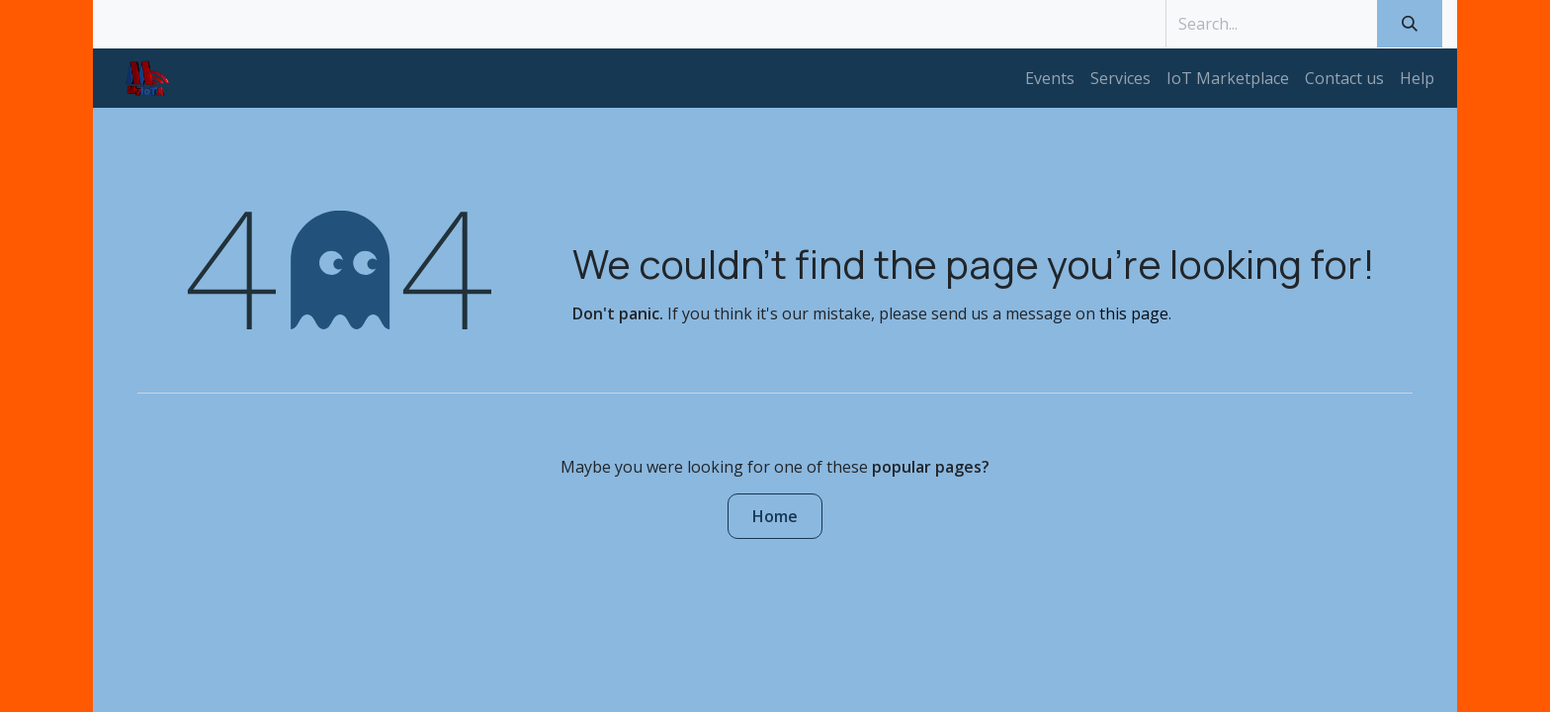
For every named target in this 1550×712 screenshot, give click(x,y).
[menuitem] (1049, 78)
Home (775, 516)
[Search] (1409, 23)
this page (1133, 313)
